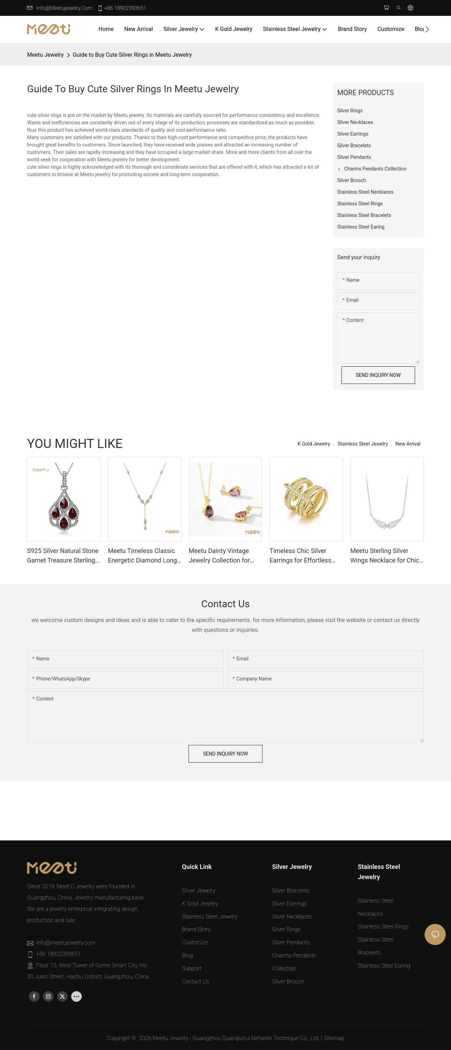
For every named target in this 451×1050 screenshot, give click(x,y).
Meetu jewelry (45, 54)
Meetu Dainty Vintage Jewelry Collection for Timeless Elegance (219, 556)
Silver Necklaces (292, 916)
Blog (187, 955)
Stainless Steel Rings (383, 926)
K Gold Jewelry (314, 444)
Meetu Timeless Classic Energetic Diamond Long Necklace (142, 556)
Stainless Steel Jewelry (363, 444)
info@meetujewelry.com (64, 8)
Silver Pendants (291, 942)
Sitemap (334, 1038)
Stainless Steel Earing (384, 965)
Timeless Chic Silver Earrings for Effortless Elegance (300, 556)
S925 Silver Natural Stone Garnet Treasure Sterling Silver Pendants (63, 556)
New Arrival (407, 444)
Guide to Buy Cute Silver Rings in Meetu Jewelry (132, 54)
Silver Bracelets (290, 890)
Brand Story (196, 929)
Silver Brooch (288, 981)
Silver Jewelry (198, 890)
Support (192, 968)
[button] (427, 29)
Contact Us (195, 981)
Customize (195, 942)
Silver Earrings (289, 903)
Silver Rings (286, 929)
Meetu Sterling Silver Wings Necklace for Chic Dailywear (384, 556)
